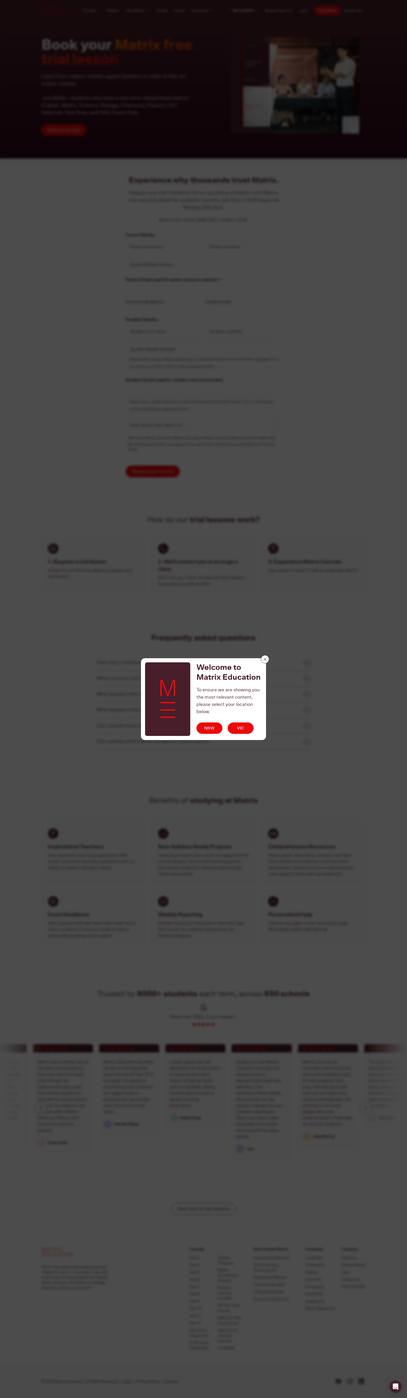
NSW (209, 728)
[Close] (265, 659)
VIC (240, 728)
